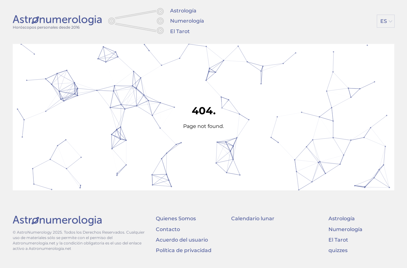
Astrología (183, 11)
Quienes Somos (176, 218)
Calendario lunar (252, 218)
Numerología (187, 21)
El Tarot (180, 31)
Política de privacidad (183, 250)
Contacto (168, 229)
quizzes (338, 250)
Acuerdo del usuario (182, 240)
